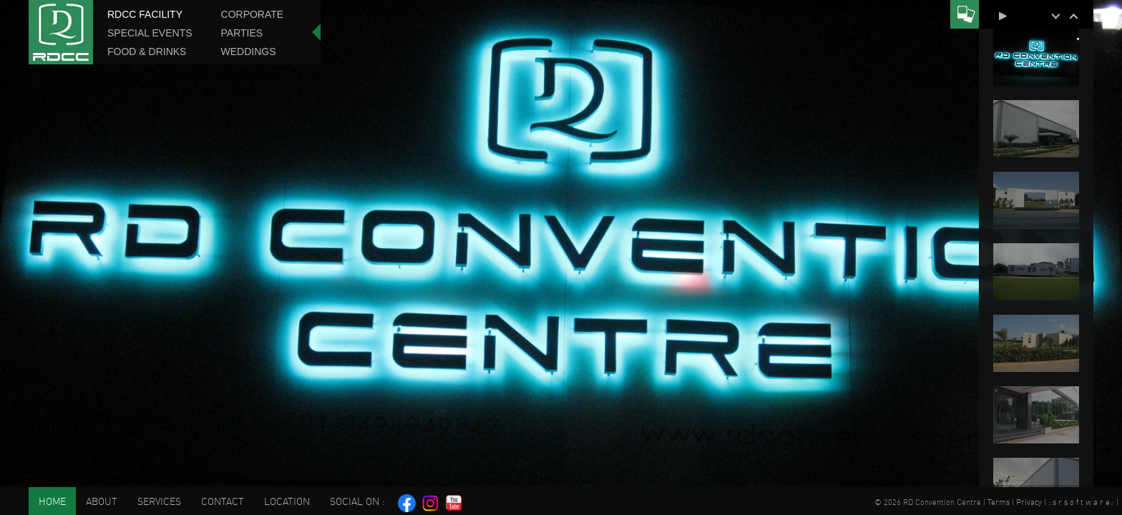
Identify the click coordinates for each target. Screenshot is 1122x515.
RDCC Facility (144, 14)
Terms (998, 502)
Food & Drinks (146, 51)
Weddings (248, 51)
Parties (242, 33)
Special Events (149, 33)
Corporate (252, 14)
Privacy (1029, 502)
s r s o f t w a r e (1081, 502)
